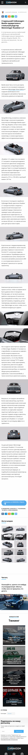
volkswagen (21, 508)
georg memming (13, 510)
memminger (6, 508)
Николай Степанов (11, 12)
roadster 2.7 (13, 508)
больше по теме (14, 616)
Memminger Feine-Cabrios (16, 89)
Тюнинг (10, 713)
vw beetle (5, 510)
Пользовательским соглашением (9, 739)
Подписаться (19, 731)
